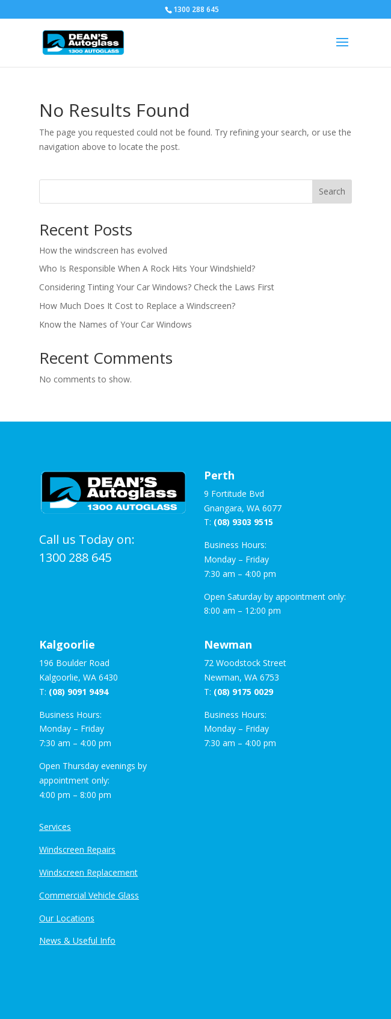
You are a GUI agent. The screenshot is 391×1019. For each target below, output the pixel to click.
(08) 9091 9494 (78, 691)
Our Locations (66, 918)
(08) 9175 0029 (243, 691)
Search (332, 191)
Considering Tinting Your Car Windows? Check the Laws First (156, 287)
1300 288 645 (75, 557)
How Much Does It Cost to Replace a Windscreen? (137, 305)
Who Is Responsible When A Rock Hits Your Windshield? (147, 268)
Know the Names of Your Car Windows (115, 324)
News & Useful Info (77, 940)
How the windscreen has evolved (103, 250)
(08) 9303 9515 (243, 522)
